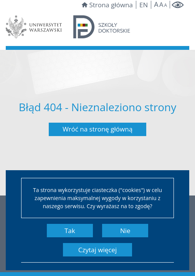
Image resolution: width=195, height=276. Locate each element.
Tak (69, 230)
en (143, 5)
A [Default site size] (161, 4)
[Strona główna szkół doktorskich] (101, 26)
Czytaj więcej (97, 249)
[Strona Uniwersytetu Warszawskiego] (34, 26)
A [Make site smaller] (165, 5)
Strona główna (107, 5)
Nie (125, 230)
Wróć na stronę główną (97, 129)
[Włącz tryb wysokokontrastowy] (177, 5)
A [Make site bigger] (156, 4)
